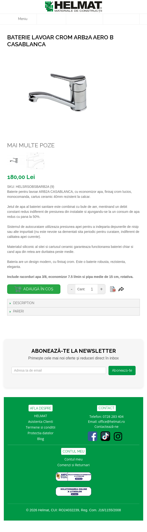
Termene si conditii (40, 427)
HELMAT (40, 416)
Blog (40, 438)
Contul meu (73, 459)
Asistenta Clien (39, 421)
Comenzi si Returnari (73, 465)
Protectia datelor (41, 433)
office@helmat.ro (111, 421)
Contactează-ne (106, 426)
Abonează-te (122, 370)
